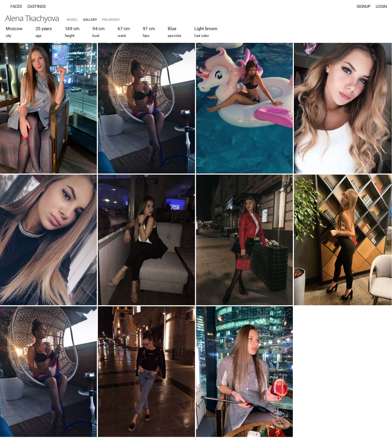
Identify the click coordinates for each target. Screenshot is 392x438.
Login (381, 6)
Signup (363, 6)
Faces (16, 6)
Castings (36, 6)
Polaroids (111, 19)
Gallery (90, 19)
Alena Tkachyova (32, 18)
